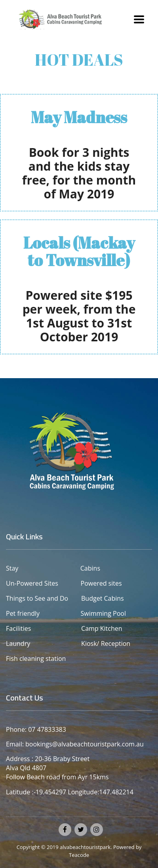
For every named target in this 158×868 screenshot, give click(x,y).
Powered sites (91, 583)
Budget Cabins (102, 598)
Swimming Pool (87, 613)
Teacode (79, 854)
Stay (12, 568)
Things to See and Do (38, 598)
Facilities (18, 628)
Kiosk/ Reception (105, 643)
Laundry (18, 643)
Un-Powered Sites (32, 583)
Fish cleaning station (37, 658)
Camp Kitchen (101, 628)
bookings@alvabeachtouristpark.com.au (84, 744)
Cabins (90, 568)
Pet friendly (23, 613)
